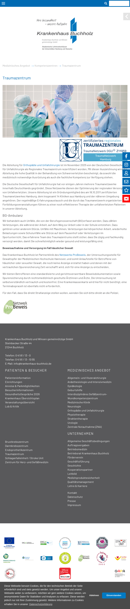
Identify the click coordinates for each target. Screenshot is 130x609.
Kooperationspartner (80, 469)
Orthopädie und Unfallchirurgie (41, 165)
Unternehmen (81, 433)
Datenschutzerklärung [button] (40, 604)
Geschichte (74, 465)
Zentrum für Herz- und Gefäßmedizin (26, 462)
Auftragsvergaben (78, 445)
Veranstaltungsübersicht (20, 402)
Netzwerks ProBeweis (72, 254)
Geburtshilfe (75, 390)
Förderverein (75, 457)
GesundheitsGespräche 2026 (22, 394)
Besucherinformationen (19, 390)
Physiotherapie (76, 414)
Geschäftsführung (78, 461)
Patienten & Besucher (26, 370)
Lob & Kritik (12, 406)
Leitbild (72, 473)
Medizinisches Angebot (16, 65)
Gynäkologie (75, 386)
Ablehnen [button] (94, 595)
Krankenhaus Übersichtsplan (22, 398)
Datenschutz (75, 496)
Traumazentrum (71, 65)
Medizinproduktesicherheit (84, 477)
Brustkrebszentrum (16, 441)
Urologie (73, 422)
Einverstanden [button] (113, 595)
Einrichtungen (13, 381)
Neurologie (74, 406)
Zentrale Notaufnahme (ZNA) (85, 426)
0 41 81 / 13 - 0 (23, 355)
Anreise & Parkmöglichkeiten (22, 386)
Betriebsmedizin (77, 449)
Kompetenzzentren (46, 65)
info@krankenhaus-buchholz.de (32, 363)
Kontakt (72, 492)
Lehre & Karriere (77, 485)
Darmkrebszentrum (16, 445)
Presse (72, 500)
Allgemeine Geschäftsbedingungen (89, 441)
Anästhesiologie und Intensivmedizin (90, 381)
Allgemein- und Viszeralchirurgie (87, 377)
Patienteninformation (18, 377)
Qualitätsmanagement (81, 481)
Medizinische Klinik (79, 402)
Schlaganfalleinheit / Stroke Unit (24, 458)
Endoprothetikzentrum (18, 449)
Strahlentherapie (78, 418)
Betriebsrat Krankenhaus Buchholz (88, 453)
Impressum (74, 505)
